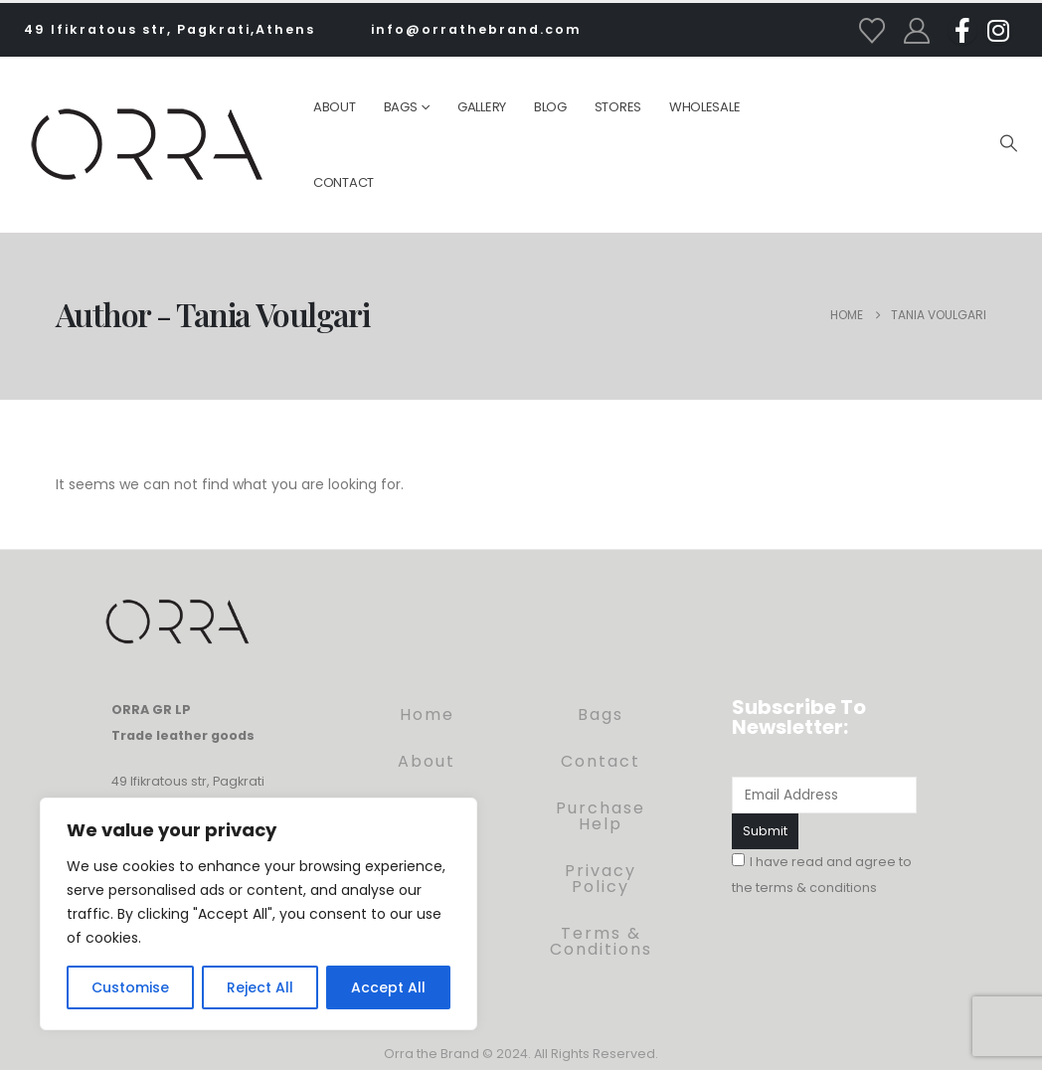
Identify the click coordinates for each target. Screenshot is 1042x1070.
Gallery (481, 106)
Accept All (388, 987)
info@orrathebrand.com (476, 29)
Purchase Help (600, 816)
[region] (258, 914)
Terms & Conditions (601, 941)
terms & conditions (816, 887)
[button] (1008, 143)
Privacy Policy (600, 878)
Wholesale (704, 106)
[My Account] (917, 31)
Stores (618, 106)
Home (427, 714)
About (334, 106)
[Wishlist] (872, 31)
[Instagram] (998, 30)
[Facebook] (962, 30)
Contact (343, 182)
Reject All (260, 987)
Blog (550, 106)
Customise (130, 987)
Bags (401, 106)
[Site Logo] (146, 144)
